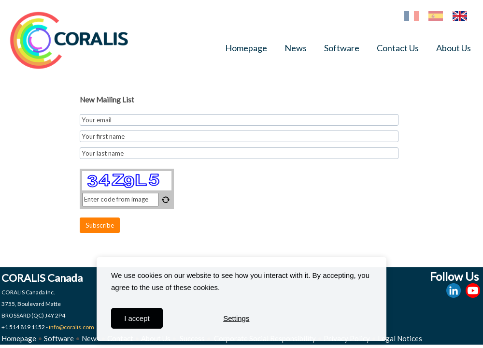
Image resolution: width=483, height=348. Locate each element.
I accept (137, 318)
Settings (236, 318)
